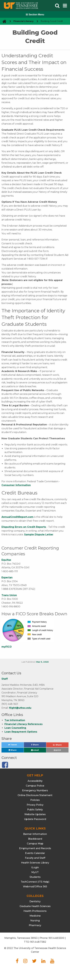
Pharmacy (35, 925)
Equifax (6, 559)
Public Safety (35, 809)
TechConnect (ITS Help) (35, 881)
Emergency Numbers (35, 790)
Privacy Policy (35, 804)
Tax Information (14, 720)
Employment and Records (35, 848)
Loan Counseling (15, 727)
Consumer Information (16, 485)
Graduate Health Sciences (35, 906)
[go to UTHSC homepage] (3, 21)
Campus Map (35, 843)
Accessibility (35, 781)
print (57, 750)
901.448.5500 (56, 938)
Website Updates (35, 814)
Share (38, 745)
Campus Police (35, 785)
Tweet (16, 745)
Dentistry (35, 901)
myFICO (6, 646)
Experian (7, 577)
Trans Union (9, 595)
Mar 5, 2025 (42, 662)
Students (35, 877)
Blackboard (35, 838)
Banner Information (35, 834)
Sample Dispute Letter (38, 534)
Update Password (35, 819)
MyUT (35, 872)
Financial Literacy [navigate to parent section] (23, 21)
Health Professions (35, 911)
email (35, 750)
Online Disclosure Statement (35, 795)
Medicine (35, 915)
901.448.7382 (38, 941)
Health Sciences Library (35, 862)
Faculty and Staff (35, 857)
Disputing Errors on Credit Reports (24, 526)
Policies (35, 800)
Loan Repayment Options (20, 731)
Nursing (35, 920)
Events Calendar (35, 853)
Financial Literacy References (23, 724)
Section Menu (35, 14)
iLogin (35, 867)
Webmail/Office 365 (35, 886)
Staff (4, 678)
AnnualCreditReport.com (17, 516)
